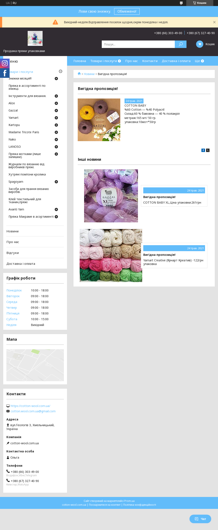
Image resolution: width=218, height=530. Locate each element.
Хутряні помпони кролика (27, 174)
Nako (12, 139)
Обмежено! (127, 11)
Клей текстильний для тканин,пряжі (25, 201)
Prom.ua (129, 501)
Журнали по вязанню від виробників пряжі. (26, 166)
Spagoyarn (16, 182)
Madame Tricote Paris (24, 132)
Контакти (150, 61)
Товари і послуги (103, 61)
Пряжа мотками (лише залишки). (25, 155)
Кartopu (14, 125)
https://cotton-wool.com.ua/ (30, 406)
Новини (89, 74)
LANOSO (15, 147)
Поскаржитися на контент (104, 505)
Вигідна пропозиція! (159, 197)
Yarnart (14, 118)
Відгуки (12, 253)
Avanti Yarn (16, 209)
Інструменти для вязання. (27, 96)
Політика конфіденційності (139, 505)
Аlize (12, 103)
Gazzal (13, 110)
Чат (200, 519)
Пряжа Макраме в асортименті (31, 217)
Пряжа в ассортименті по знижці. (27, 87)
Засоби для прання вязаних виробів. (29, 190)
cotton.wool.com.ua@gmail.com (33, 411)
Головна (79, 61)
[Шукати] (180, 44)
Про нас (131, 61)
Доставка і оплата (176, 61)
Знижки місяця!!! (20, 78)
